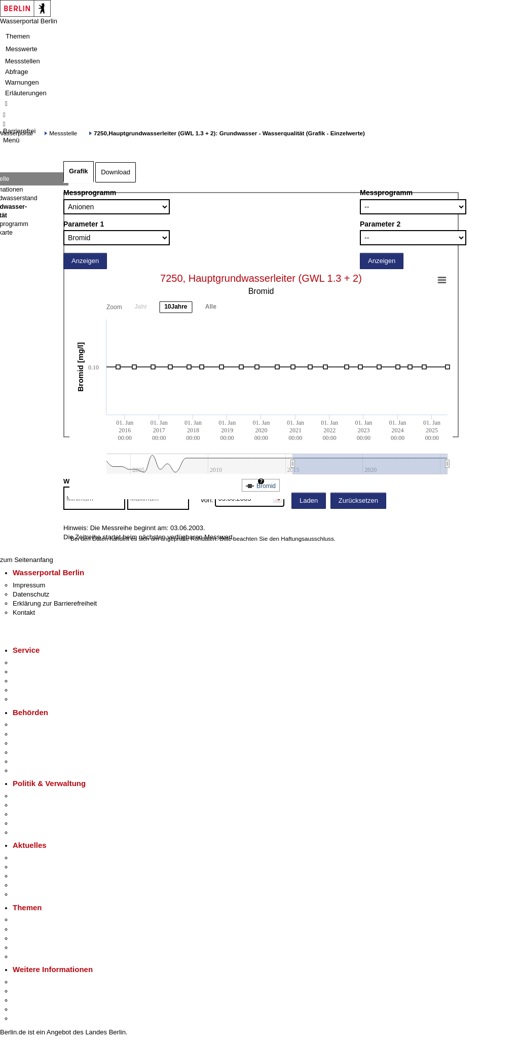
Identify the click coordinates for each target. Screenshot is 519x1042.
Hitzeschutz (30, 894)
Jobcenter (27, 761)
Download (115, 172)
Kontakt (24, 612)
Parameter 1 (83, 224)
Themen (18, 36)
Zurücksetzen (358, 500)
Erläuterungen (26, 93)
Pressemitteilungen (41, 858)
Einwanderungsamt (41, 770)
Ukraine (24, 885)
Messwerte (22, 49)
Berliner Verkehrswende (48, 929)
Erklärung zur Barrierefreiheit (55, 603)
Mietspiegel (29, 947)
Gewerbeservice (36, 699)
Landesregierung (37, 796)
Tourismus (28, 991)
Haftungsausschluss (307, 538)
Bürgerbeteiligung (38, 814)
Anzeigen (85, 261)
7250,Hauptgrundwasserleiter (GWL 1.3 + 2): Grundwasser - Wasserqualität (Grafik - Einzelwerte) (229, 133)
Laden (309, 500)
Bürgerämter (31, 752)
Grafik (78, 171)
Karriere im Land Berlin (46, 805)
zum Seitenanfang (26, 560)
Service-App (31, 662)
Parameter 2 (380, 224)
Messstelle (63, 133)
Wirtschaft (27, 1000)
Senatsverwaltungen (42, 734)
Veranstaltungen (36, 876)
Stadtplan (27, 1018)
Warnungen (22, 82)
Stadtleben (28, 1009)
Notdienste (28, 690)
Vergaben (27, 832)
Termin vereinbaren (41, 672)
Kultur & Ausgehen (40, 982)
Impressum (29, 585)
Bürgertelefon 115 (39, 681)
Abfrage (16, 72)
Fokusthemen (33, 919)
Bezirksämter (32, 743)
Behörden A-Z (33, 724)
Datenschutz (31, 594)
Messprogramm (89, 193)
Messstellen (22, 61)
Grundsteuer (31, 956)
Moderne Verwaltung (43, 938)
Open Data (29, 823)
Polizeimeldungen (39, 867)
